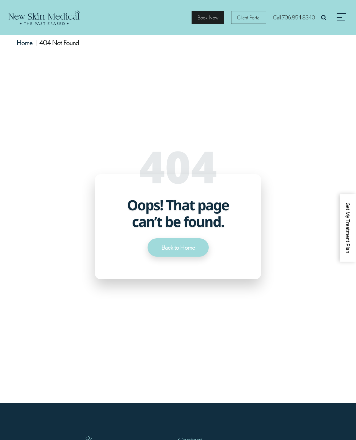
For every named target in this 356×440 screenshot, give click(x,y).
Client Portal (248, 17)
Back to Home (178, 247)
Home (24, 42)
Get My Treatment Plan (348, 228)
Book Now (207, 17)
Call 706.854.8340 (294, 17)
